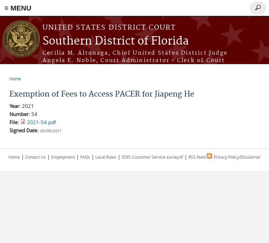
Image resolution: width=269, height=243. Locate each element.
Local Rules (105, 157)
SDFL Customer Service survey (152, 157)
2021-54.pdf (41, 122)
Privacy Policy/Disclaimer (237, 157)
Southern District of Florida (115, 41)
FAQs (85, 157)
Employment (63, 157)
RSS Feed (200, 157)
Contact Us (35, 157)
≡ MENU (17, 8)
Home (15, 78)
